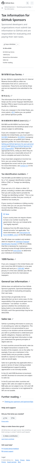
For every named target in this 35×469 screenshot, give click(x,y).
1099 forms (8, 259)
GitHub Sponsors (9, 7)
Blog (19, 462)
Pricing (3, 462)
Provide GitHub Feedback (10, 448)
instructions (17, 251)
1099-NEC (21, 268)
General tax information (15, 281)
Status (28, 460)
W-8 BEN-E (21, 137)
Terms (17, 460)
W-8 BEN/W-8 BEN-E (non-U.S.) (16, 120)
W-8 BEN (4, 137)
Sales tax (7, 318)
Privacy (22, 460)
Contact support (7, 451)
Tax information (9, 9)
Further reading (11, 396)
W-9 (13, 112)
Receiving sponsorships (24, 7)
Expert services (11, 462)
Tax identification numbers (14, 174)
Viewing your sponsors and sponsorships (18, 402)
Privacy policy (5, 421)
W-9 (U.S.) (6, 95)
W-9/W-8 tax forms (12, 74)
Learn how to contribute (7, 439)
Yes (5, 418)
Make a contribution (10, 436)
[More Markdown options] (17, 44)
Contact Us (24, 166)
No (13, 418)
